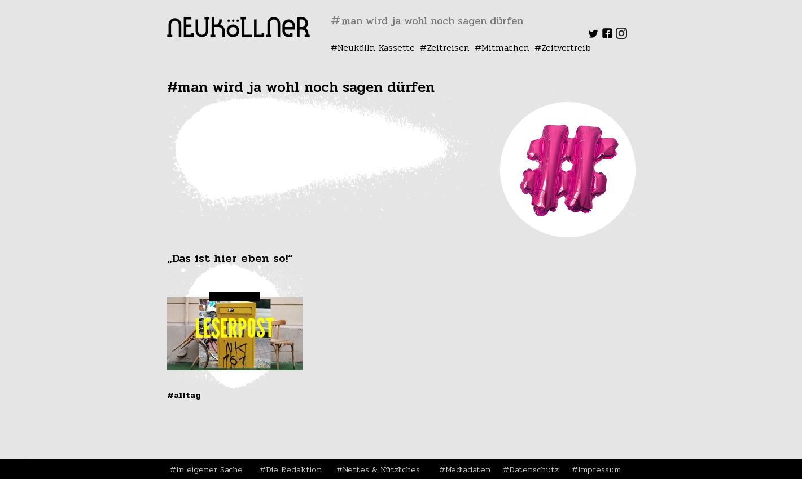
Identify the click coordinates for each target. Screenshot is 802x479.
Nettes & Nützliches (381, 469)
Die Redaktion (294, 469)
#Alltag (184, 395)
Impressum (599, 469)
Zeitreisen (448, 48)
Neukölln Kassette (376, 48)
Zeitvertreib (566, 48)
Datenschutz (534, 469)
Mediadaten (467, 469)
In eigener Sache (209, 469)
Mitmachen (505, 48)
